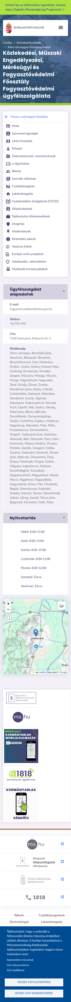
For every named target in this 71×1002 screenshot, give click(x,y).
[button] (35, 291)
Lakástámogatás (51, 921)
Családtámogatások (52, 915)
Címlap (7, 42)
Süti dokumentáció (18, 965)
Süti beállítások (15, 970)
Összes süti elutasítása (34, 982)
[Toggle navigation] (60, 27)
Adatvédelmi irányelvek (20, 960)
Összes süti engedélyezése (34, 993)
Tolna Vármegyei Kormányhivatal (28, 47)
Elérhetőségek (19, 921)
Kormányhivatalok (25, 28)
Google (63, 672)
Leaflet (40, 672)
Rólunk (19, 915)
